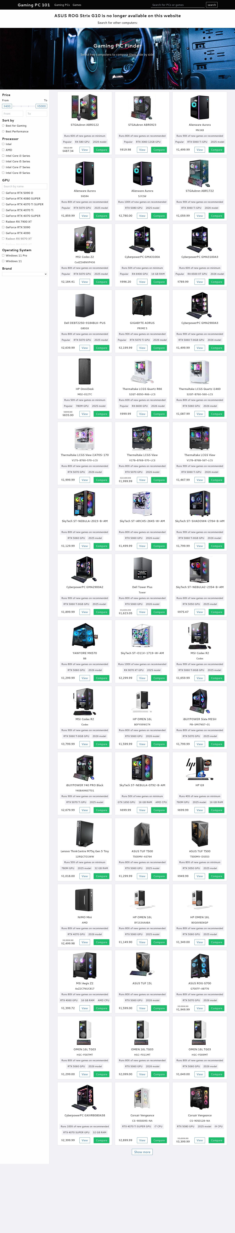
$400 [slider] (7, 106)
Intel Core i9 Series (18, 173)
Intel (8, 144)
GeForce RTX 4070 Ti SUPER (24, 204)
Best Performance (17, 131)
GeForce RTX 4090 (18, 233)
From (5, 100)
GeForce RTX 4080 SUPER (23, 198)
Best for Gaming (16, 125)
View (85, 150)
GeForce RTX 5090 (18, 227)
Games (77, 5)
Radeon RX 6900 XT (19, 244)
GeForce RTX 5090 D (19, 193)
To (45, 100)
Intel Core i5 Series (18, 161)
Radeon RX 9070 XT (19, 239)
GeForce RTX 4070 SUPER (23, 216)
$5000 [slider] (41, 106)
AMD (9, 150)
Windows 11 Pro (16, 255)
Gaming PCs (62, 5)
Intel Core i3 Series (18, 156)
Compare (101, 150)
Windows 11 (14, 261)
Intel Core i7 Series (18, 167)
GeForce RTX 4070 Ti (19, 210)
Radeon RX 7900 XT (19, 221)
